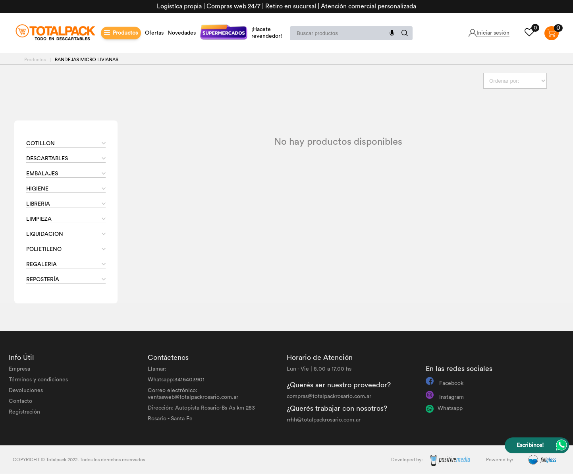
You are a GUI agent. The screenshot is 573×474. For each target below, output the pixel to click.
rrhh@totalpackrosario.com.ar (324, 420)
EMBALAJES (42, 174)
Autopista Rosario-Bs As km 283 (215, 408)
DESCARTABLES (47, 158)
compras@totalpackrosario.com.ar (329, 396)
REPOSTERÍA (42, 279)
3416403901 (189, 380)
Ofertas (154, 33)
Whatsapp (450, 408)
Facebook (451, 383)
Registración (24, 412)
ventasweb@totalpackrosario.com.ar (193, 397)
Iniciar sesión (493, 33)
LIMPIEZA (39, 219)
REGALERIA (41, 264)
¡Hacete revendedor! (266, 33)
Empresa (19, 369)
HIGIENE (37, 189)
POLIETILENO (44, 249)
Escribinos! (530, 445)
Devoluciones (26, 390)
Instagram (451, 397)
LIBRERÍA (38, 204)
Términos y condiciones (38, 380)
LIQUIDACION (44, 234)
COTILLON (40, 143)
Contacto (20, 401)
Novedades (182, 33)
